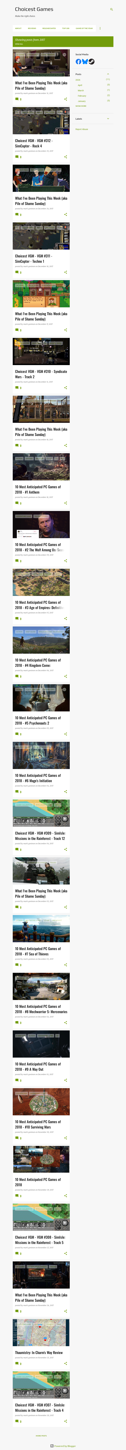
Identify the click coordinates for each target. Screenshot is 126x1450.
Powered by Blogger (63, 1445)
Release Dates (49, 28)
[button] (65, 99)
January (82, 101)
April (80, 85)
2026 (78, 80)
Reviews (32, 28)
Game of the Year (84, 28)
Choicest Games (34, 9)
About (18, 28)
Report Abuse (82, 129)
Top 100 (65, 28)
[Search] (111, 9)
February (82, 96)
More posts (41, 1435)
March (81, 90)
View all (19, 44)
